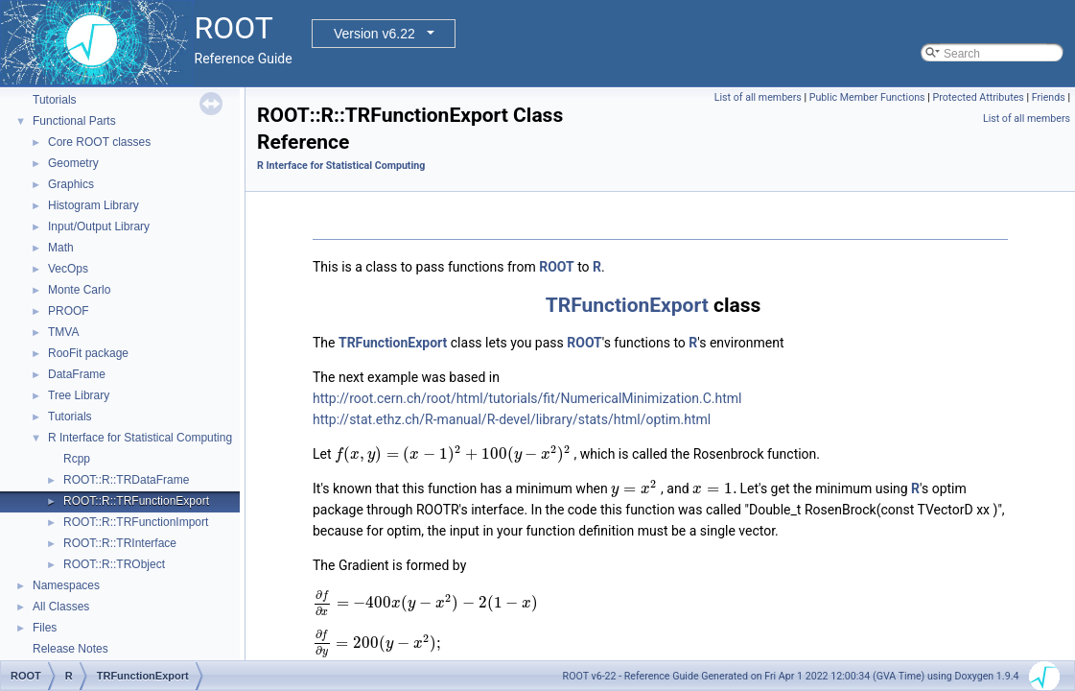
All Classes (61, 606)
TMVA (63, 332)
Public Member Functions (867, 97)
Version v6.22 (374, 33)
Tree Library (78, 395)
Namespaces (66, 585)
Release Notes (70, 648)
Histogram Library (93, 205)
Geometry (73, 163)
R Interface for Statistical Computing (140, 437)
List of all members (758, 97)
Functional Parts (74, 121)
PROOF (68, 311)
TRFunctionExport (627, 305)
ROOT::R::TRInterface (119, 543)
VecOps (68, 268)
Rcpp (76, 458)
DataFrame (76, 374)
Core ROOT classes (99, 142)
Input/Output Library (99, 226)
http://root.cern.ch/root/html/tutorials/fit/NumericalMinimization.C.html (527, 398)
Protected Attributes (977, 97)
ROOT (556, 266)
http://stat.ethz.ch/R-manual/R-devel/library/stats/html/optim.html (512, 419)
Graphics (71, 184)
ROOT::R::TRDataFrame (126, 480)
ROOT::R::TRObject (114, 564)
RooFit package (88, 353)
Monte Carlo (79, 290)
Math (61, 247)
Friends (1048, 97)
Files (45, 627)
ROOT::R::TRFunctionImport (135, 522)
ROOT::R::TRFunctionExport (136, 501)
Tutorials (55, 100)
